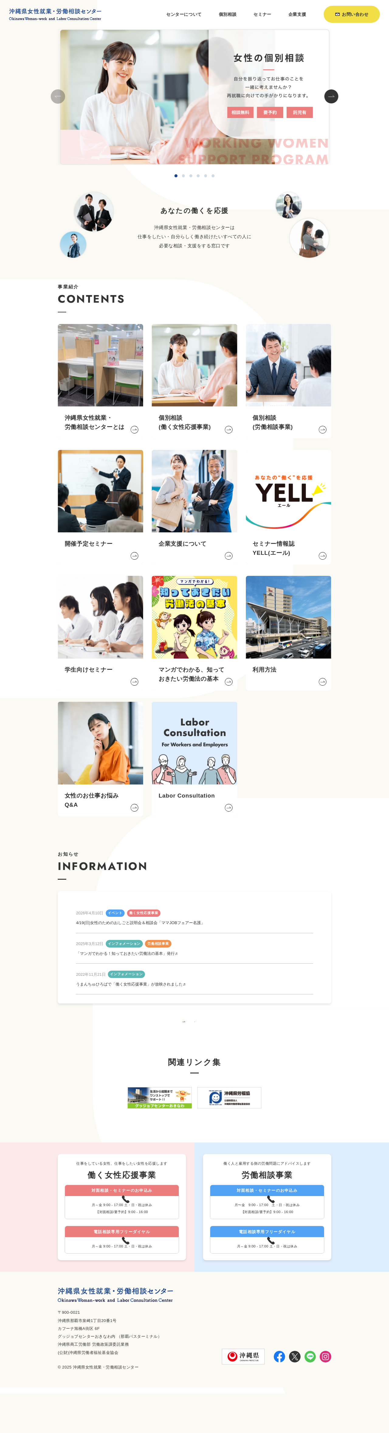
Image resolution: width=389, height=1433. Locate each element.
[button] (331, 96)
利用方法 (251, 1413)
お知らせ (276, 1413)
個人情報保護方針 (312, 1413)
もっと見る (194, 1033)
